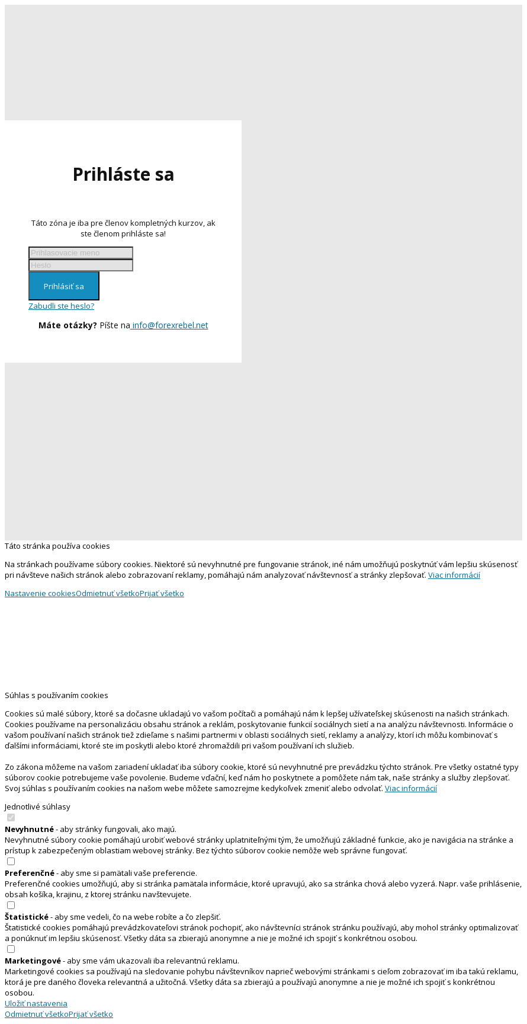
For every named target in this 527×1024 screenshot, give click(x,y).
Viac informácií (454, 574)
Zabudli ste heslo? (61, 305)
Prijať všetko (162, 593)
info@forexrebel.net (169, 325)
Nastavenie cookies (40, 593)
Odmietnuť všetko (108, 593)
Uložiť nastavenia (36, 1003)
